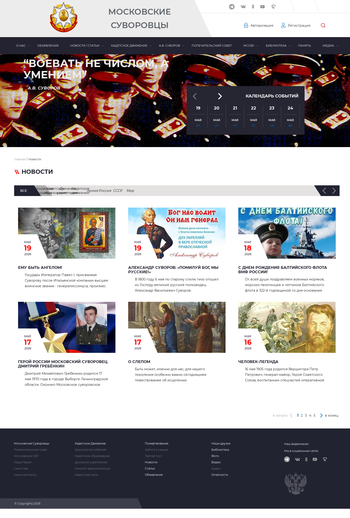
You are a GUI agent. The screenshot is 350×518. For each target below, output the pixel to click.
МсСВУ (248, 45)
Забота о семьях (156, 449)
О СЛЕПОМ (139, 362)
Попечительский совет (212, 45)
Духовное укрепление (171, 191)
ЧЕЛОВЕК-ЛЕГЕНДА (258, 362)
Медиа (328, 45)
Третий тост (153, 456)
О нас (21, 45)
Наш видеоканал (296, 444)
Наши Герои (22, 462)
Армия (258, 191)
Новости (151, 462)
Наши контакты (25, 474)
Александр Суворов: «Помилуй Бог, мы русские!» (173, 269)
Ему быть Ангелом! (40, 267)
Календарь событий (272, 95)
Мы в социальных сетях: (301, 451)
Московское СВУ (26, 456)
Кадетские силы (86, 474)
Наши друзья (220, 443)
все (23, 191)
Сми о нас (21, 468)
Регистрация (299, 25)
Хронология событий (90, 449)
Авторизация (262, 25)
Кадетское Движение (90, 443)
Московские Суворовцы (139, 18)
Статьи (150, 468)
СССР (305, 191)
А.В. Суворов (169, 45)
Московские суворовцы (63, 191)
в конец (331, 415)
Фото (215, 456)
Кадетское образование (117, 191)
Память (304, 45)
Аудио (216, 468)
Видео (216, 462)
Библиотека (276, 45)
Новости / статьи (84, 45)
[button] (175, 135)
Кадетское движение (129, 45)
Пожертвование (156, 443)
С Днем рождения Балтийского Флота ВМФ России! (282, 269)
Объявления (48, 45)
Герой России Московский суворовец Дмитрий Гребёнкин (62, 364)
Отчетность (219, 474)
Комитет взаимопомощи (92, 468)
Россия (282, 191)
